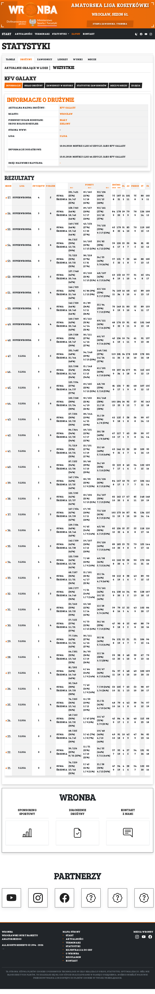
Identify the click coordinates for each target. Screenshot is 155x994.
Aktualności (23, 33)
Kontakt (89, 33)
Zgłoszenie (77, 815)
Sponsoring (27, 815)
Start (6, 34)
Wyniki (78, 59)
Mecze (92, 59)
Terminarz (42, 33)
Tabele (10, 59)
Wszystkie (78, 67)
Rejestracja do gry (79, 954)
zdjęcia (140, 88)
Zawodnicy (44, 59)
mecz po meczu (122, 88)
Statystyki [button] (59, 33)
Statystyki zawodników (95, 88)
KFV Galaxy (27, 79)
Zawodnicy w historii (62, 88)
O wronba (72, 958)
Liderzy (62, 59)
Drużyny (26, 59)
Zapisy (75, 33)
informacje (13, 88)
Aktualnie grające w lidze (33, 67)
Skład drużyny (34, 88)
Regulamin (73, 962)
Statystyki (73, 951)
